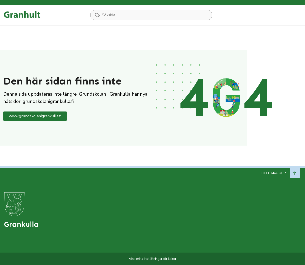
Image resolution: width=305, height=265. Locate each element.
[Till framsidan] (22, 14)
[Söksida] (151, 15)
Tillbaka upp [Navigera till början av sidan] (280, 173)
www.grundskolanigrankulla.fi (35, 116)
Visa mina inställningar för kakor (152, 258)
